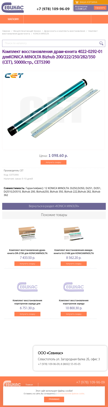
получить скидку (53, 162)
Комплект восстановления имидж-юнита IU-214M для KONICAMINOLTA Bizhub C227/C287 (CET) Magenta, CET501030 (74, 255)
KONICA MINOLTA (41, 33)
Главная (29, 385)
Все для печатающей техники (27, 31)
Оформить (100, 8)
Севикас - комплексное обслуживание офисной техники (12, 7)
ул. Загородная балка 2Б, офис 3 (78, 359)
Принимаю (54, 399)
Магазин (13, 19)
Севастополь (46, 359)
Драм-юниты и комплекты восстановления (64, 31)
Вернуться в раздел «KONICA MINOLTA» (54, 206)
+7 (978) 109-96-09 (53, 9)
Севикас (6, 31)
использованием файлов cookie (70, 394)
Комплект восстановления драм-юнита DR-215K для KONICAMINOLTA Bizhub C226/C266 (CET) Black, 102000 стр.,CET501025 (27, 255)
